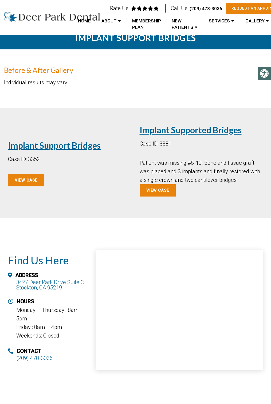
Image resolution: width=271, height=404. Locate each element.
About (109, 20)
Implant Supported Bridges (191, 130)
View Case (157, 190)
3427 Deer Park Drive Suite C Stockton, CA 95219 (50, 285)
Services (219, 20)
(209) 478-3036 (206, 8)
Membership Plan (146, 24)
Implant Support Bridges (54, 145)
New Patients (182, 24)
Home (84, 20)
